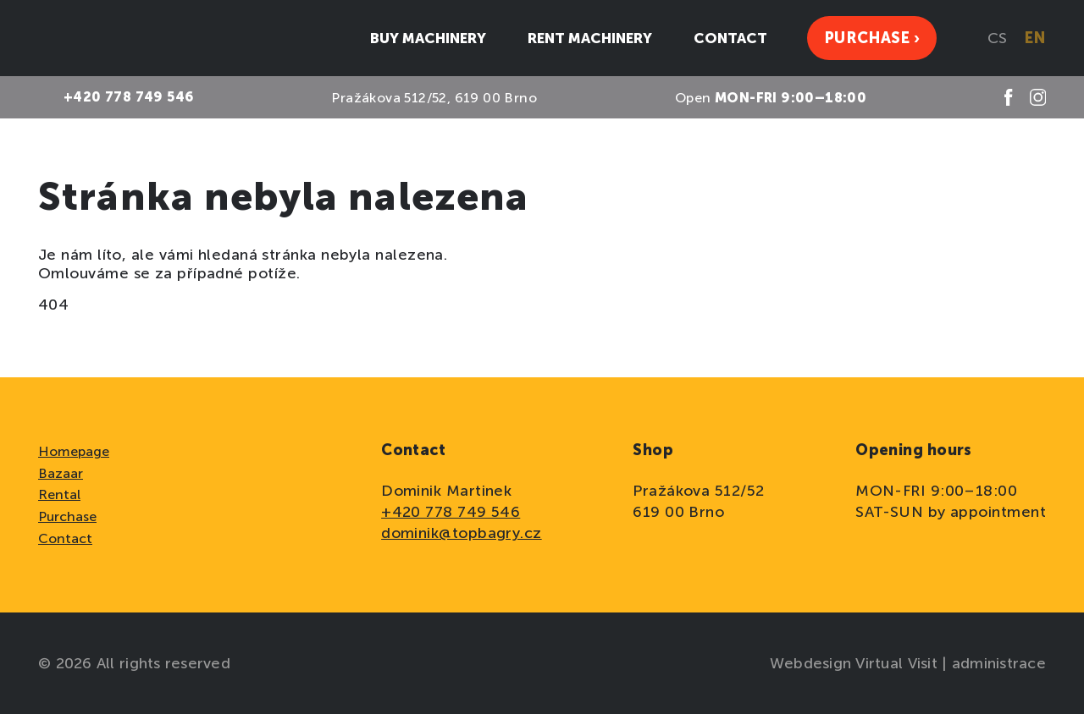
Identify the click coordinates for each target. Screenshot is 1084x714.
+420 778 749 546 (450, 512)
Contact (65, 538)
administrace (999, 663)
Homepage (73, 451)
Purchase (67, 516)
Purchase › (872, 38)
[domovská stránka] (101, 38)
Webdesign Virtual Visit (856, 663)
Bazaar (60, 473)
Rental (59, 494)
